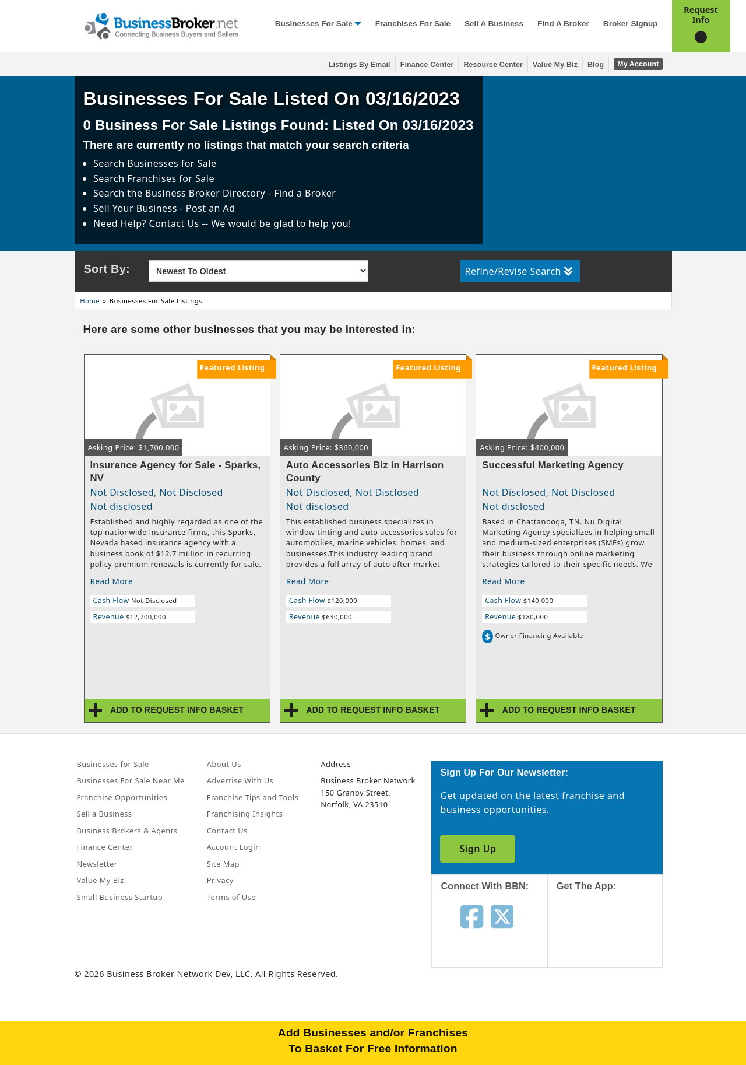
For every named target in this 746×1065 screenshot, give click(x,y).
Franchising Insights (245, 813)
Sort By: (107, 268)
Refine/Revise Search (519, 271)
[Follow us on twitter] (502, 915)
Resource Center (493, 65)
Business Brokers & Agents (127, 830)
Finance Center (427, 65)
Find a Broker (563, 23)
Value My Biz (555, 65)
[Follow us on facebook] (471, 915)
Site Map (223, 864)
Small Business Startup (120, 897)
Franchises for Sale (413, 23)
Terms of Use (231, 897)
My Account (638, 64)
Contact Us (227, 830)
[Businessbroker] (161, 25)
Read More (111, 581)
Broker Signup (630, 23)
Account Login (234, 847)
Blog (595, 65)
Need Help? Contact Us (147, 223)
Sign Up (477, 848)
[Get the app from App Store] (614, 940)
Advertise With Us (240, 780)
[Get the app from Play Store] (614, 1019)
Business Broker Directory (205, 193)
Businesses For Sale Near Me (131, 780)
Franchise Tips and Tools (252, 797)
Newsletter (97, 864)
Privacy (220, 880)
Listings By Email (359, 65)
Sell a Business (494, 23)
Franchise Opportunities (122, 797)
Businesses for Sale (314, 23)
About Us (224, 764)
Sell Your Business (136, 208)
